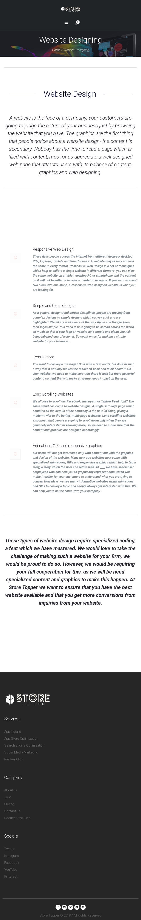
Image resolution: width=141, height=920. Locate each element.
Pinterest (10, 874)
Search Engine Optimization (24, 743)
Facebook (11, 860)
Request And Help (17, 815)
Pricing (9, 801)
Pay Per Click (13, 756)
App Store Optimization (21, 736)
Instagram (11, 853)
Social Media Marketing (21, 750)
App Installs (12, 729)
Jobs (8, 794)
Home (56, 50)
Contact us (12, 808)
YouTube (10, 867)
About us (10, 787)
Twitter (9, 846)
